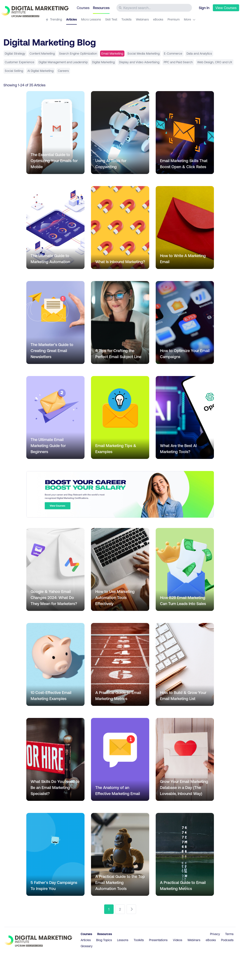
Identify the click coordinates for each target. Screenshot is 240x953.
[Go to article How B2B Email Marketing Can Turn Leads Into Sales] (185, 569)
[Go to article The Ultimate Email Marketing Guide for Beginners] (55, 417)
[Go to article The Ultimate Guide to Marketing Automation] (55, 227)
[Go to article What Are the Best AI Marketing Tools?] (185, 417)
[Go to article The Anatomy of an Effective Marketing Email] (120, 759)
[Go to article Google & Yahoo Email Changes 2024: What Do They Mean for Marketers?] (55, 569)
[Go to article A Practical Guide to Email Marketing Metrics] (120, 664)
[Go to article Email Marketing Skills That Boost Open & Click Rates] (185, 132)
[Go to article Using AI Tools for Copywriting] (120, 132)
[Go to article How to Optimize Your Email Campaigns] (185, 322)
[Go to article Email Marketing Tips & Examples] (120, 417)
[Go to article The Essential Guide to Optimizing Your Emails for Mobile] (55, 132)
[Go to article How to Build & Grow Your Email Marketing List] (185, 664)
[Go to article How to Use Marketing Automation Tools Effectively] (120, 569)
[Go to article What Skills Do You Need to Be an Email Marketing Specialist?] (55, 759)
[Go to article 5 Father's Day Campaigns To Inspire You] (55, 854)
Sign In (204, 8)
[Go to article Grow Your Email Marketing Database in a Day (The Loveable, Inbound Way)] (185, 759)
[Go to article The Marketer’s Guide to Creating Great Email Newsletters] (55, 322)
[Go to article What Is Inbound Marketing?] (120, 227)
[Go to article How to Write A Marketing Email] (185, 227)
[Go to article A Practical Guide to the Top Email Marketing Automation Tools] (120, 854)
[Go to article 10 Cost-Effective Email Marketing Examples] (55, 664)
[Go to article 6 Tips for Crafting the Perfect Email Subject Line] (120, 322)
